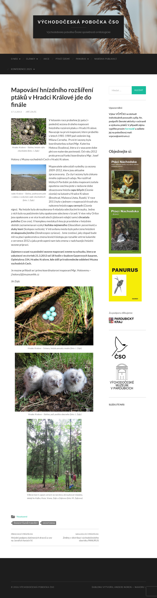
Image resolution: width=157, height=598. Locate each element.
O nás (14, 59)
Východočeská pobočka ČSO (78, 22)
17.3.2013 (16, 112)
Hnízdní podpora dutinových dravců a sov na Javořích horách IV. (32, 537)
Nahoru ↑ (140, 587)
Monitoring (49, 523)
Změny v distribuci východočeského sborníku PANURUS (77, 537)
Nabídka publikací (105, 59)
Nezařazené (22, 516)
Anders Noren (123, 587)
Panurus (81, 59)
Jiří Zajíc (31, 112)
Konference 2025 (21, 69)
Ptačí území (63, 59)
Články (30, 59)
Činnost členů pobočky (26, 523)
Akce (47, 59)
